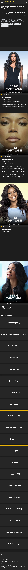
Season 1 (8, 307)
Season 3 (8, 97)
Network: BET (17, 23)
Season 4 (9, 159)
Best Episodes (3, 49)
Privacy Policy (4, 559)
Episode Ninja (14, 561)
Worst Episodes (10, 49)
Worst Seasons (24, 49)
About (2, 556)
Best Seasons (17, 49)
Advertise (3, 558)
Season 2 (9, 229)
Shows (3, 555)
